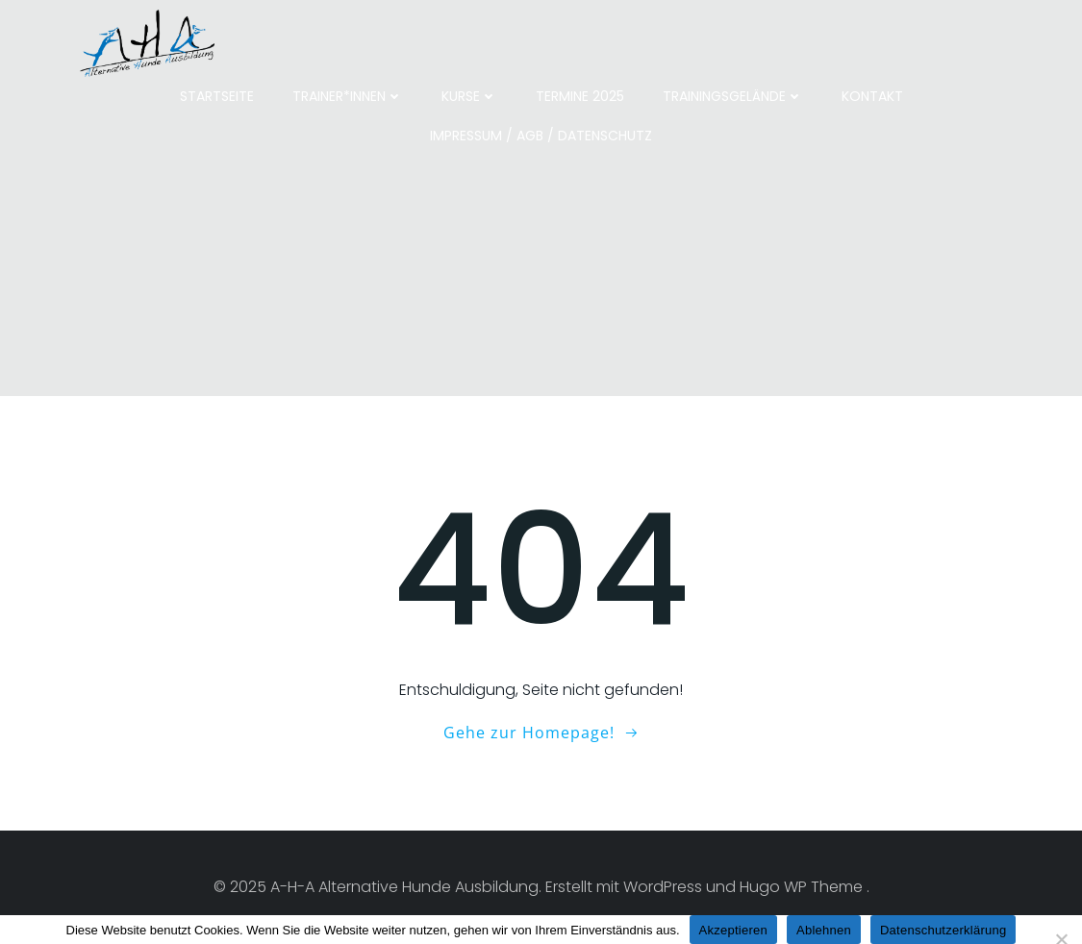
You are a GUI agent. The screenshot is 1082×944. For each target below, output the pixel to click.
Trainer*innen (347, 96)
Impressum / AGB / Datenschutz (541, 135)
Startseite (217, 96)
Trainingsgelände (733, 96)
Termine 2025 (580, 96)
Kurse (469, 96)
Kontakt (872, 96)
